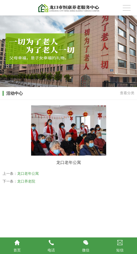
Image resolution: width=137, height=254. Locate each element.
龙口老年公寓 (28, 173)
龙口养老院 (26, 181)
